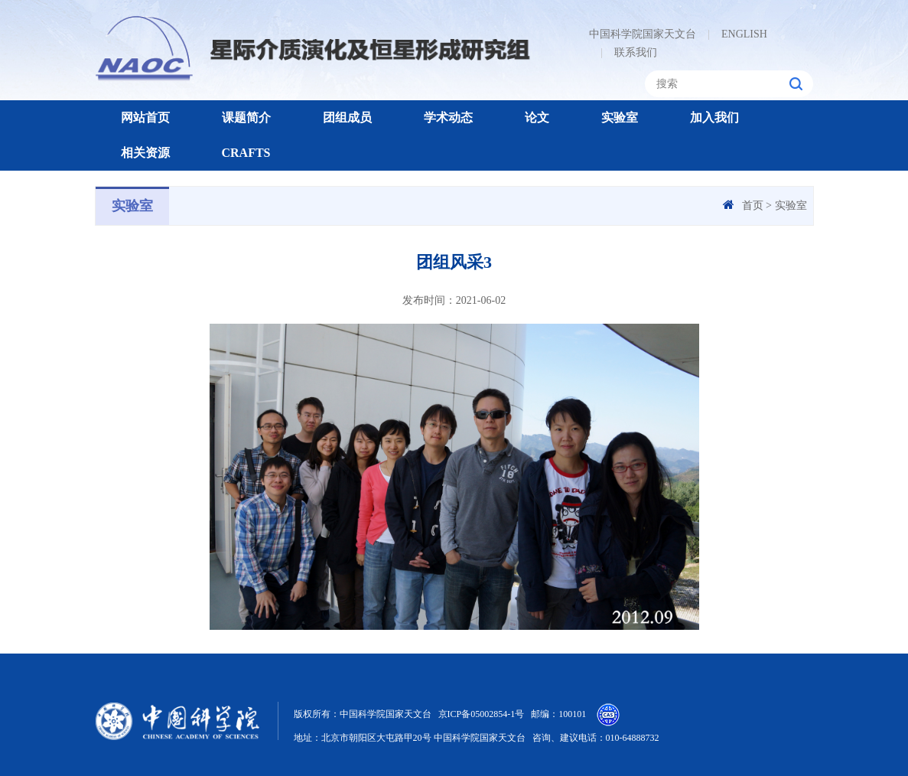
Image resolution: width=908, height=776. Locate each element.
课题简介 (246, 117)
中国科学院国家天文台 (642, 34)
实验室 (619, 117)
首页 (752, 205)
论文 (537, 117)
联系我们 (628, 52)
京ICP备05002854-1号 (481, 714)
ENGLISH (737, 34)
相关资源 (145, 152)
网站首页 (145, 117)
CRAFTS (246, 152)
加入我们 (714, 117)
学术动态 (448, 117)
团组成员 (347, 117)
